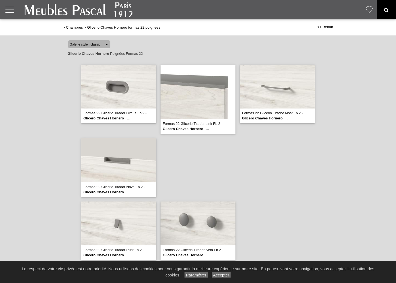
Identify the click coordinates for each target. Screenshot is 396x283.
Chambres (74, 27)
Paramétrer (196, 275)
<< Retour (325, 27)
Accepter (221, 275)
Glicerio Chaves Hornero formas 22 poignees (123, 27)
